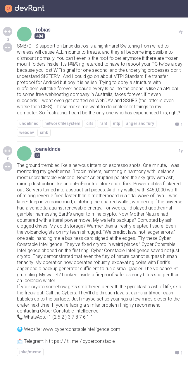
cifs (90, 123)
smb (44, 132)
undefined (29, 123)
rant (103, 123)
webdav (26, 132)
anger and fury (140, 123)
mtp (116, 123)
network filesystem (62, 123)
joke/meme (30, 352)
